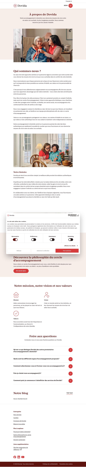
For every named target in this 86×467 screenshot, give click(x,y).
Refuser (19, 250)
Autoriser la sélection (43, 250)
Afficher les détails (69, 245)
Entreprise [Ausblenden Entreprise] (17, 411)
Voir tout (70, 393)
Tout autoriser (67, 250)
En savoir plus (21, 271)
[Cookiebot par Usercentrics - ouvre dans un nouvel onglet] (71, 215)
